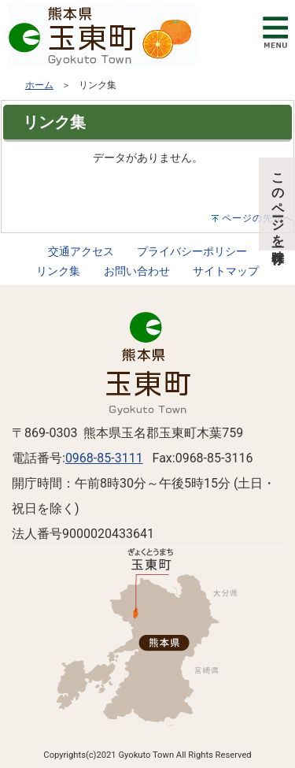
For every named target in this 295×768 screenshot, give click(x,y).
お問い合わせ (137, 271)
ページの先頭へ (257, 218)
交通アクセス (81, 251)
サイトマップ (226, 271)
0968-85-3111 (104, 458)
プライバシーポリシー (192, 251)
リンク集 (58, 271)
